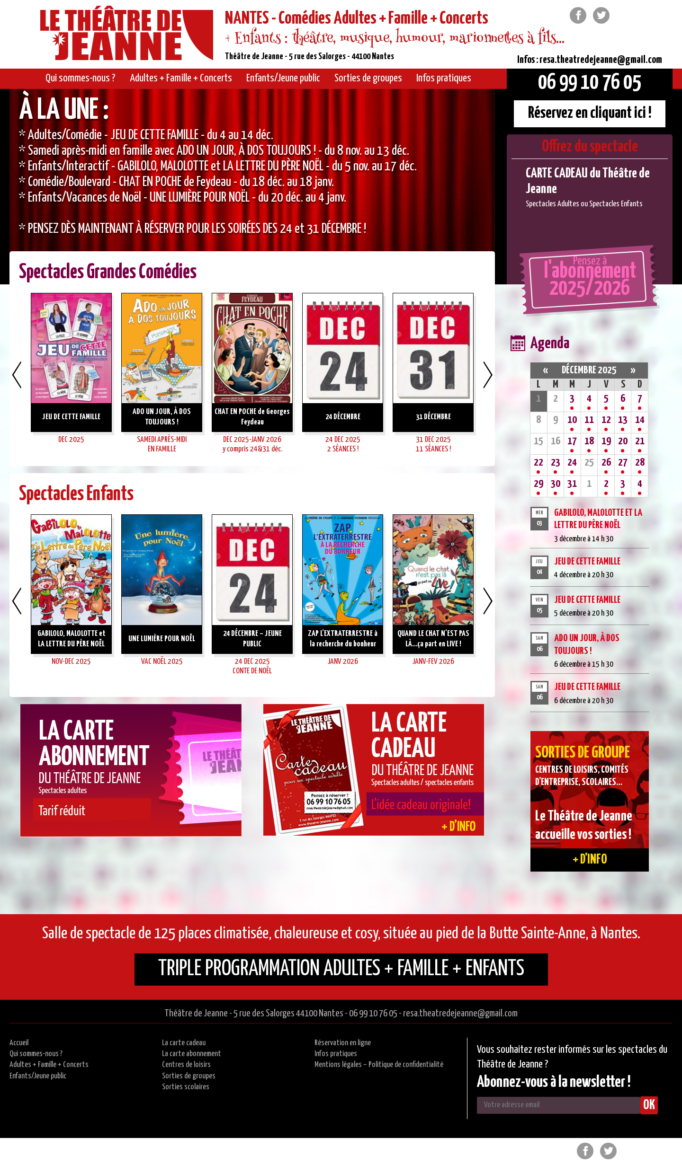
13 (623, 419)
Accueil (18, 1043)
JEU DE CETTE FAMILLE (587, 561)
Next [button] (488, 374)
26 (606, 462)
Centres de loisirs (186, 1065)
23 (555, 462)
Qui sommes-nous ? (36, 1054)
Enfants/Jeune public (37, 1076)
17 (572, 441)
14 (640, 419)
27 (623, 462)
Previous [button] (16, 374)
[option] (252, 186)
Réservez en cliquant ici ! (590, 113)
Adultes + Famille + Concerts (49, 1065)
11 (589, 419)
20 (623, 441)
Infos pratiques (335, 1054)
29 (538, 483)
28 (640, 462)
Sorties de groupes (188, 1076)
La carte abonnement (191, 1054)
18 (589, 441)
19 (606, 441)
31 (572, 483)
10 (572, 419)
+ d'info (590, 859)
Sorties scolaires (185, 1087)
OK (649, 1105)
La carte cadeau (184, 1043)
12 (606, 419)
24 (572, 462)
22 (538, 462)
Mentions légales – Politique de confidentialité (378, 1065)
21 (640, 441)
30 (555, 483)
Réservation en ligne (342, 1043)
